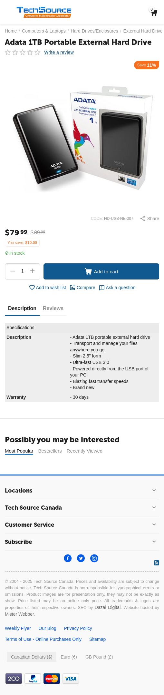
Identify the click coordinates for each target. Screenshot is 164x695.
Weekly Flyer (18, 628)
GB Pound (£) (99, 657)
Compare (82, 287)
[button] (149, 218)
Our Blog (47, 628)
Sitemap (97, 639)
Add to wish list (47, 287)
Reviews (53, 308)
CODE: (97, 218)
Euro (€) (69, 657)
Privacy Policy (78, 628)
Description (22, 308)
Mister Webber (19, 614)
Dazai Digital (108, 607)
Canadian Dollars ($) (31, 657)
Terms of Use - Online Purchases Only (43, 639)
